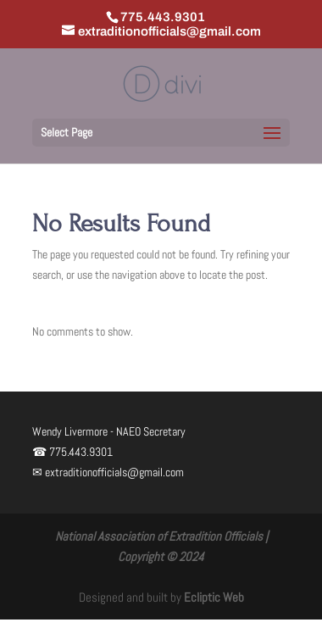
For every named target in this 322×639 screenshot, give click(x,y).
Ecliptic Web (214, 597)
